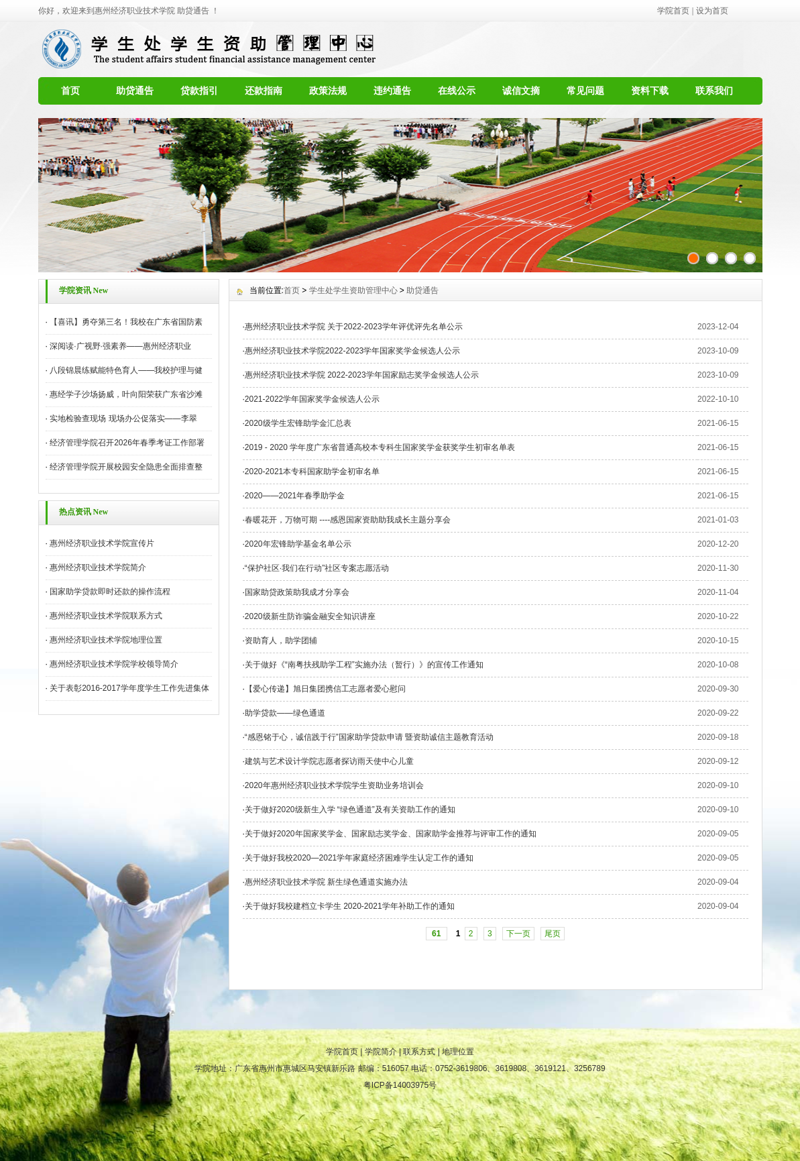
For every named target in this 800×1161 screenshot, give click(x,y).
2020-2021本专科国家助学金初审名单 (312, 471)
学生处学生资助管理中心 (353, 290)
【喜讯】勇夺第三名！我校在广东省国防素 (126, 322)
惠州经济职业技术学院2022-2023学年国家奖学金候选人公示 (352, 350)
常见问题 (585, 90)
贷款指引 (199, 90)
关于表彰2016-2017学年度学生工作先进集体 (129, 688)
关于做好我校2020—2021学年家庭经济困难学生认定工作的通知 (361, 858)
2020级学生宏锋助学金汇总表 (298, 423)
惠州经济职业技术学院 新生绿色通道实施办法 (326, 882)
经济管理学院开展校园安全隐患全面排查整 (126, 467)
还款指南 (263, 90)
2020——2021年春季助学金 (295, 495)
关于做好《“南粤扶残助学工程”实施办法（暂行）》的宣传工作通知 (364, 664)
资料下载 (650, 90)
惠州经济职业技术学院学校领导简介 (114, 664)
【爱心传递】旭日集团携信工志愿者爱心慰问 (325, 689)
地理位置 (458, 1051)
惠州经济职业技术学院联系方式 (106, 615)
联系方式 (419, 1051)
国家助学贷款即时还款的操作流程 (110, 591)
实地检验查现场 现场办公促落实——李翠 (123, 418)
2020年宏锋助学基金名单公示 (298, 544)
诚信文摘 (521, 90)
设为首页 (712, 10)
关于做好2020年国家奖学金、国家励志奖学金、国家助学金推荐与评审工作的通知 (390, 833)
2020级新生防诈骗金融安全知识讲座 (310, 616)
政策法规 (328, 90)
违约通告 (392, 90)
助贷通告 (135, 90)
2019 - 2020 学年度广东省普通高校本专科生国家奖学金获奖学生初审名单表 (380, 447)
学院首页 (673, 10)
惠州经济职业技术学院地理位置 (106, 640)
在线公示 (456, 90)
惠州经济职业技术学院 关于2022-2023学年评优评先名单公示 (354, 326)
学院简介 (381, 1051)
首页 (70, 90)
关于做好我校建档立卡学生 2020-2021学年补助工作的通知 (350, 906)
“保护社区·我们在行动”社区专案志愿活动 (317, 568)
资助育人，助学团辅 (281, 640)
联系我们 (714, 90)
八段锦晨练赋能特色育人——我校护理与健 (126, 370)
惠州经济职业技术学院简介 (98, 567)
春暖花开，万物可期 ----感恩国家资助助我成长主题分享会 (348, 519)
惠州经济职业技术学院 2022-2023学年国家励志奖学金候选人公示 (362, 375)
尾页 (553, 933)
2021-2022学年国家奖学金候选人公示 (312, 399)
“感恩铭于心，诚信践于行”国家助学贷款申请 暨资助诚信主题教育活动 (369, 737)
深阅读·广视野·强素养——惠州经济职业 (120, 346)
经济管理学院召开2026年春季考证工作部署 (127, 442)
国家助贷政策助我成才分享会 (297, 592)
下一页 (518, 933)
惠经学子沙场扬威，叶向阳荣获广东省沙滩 (126, 394)
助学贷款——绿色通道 (285, 713)
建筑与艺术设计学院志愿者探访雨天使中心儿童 (329, 761)
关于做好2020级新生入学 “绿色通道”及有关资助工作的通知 (350, 809)
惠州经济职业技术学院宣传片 (102, 543)
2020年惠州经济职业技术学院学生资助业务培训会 (334, 785)
